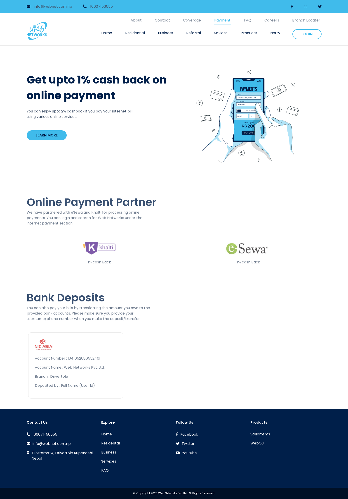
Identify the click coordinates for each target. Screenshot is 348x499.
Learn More (47, 135)
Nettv (275, 33)
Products (249, 33)
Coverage (192, 20)
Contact (162, 20)
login (307, 34)
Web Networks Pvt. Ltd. (173, 493)
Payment (222, 20)
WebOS (257, 443)
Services (108, 461)
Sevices (221, 33)
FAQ (247, 20)
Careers (271, 20)
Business (165, 33)
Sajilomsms (260, 434)
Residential (135, 33)
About (136, 20)
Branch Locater (306, 20)
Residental (110, 443)
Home (106, 33)
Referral (193, 33)
